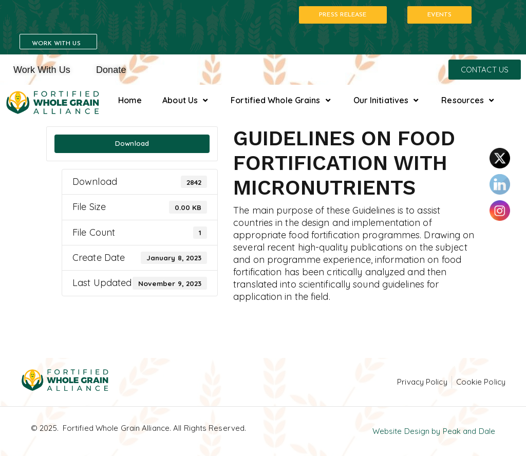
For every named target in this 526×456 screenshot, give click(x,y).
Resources (468, 100)
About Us (186, 100)
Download (132, 143)
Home (130, 100)
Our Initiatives (387, 100)
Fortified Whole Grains (281, 100)
